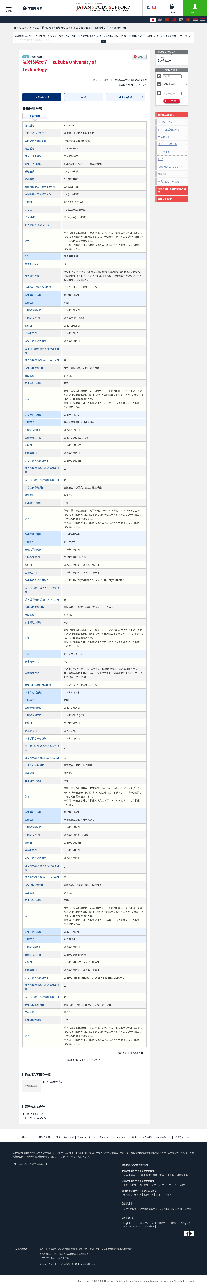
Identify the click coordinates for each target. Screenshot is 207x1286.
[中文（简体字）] (167, 20)
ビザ (160, 159)
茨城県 (33, 56)
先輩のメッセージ (86, 1137)
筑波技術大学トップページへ (133, 84)
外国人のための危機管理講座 (172, 190)
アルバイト (164, 151)
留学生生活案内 (166, 114)
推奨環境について (183, 1137)
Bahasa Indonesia (132, 1226)
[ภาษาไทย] (202, 20)
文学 (125, 1175)
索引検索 (103, 1137)
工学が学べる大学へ (33, 1114)
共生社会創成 (125, 97)
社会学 (170, 1175)
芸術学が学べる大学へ (34, 1118)
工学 (169, 1184)
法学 (141, 1175)
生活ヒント (164, 137)
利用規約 (133, 1137)
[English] (160, 20)
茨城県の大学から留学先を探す (29, 1164)
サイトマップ (118, 1137)
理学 (161, 1184)
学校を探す (33, 8)
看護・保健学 (129, 1184)
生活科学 (148, 1194)
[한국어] (181, 20)
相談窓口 (163, 174)
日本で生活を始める (168, 129)
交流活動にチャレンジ (170, 166)
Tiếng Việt (186, 1223)
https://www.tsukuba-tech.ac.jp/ (131, 79)
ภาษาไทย (149, 1226)
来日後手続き (165, 122)
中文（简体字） (141, 1223)
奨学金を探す (165, 199)
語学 (133, 1175)
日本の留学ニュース (25, 1137)
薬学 (154, 1184)
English (126, 1223)
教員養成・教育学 (132, 1194)
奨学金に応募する (167, 144)
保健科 (84, 97)
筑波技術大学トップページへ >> (84, 1059)
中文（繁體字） (160, 1223)
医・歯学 (144, 1184)
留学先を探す (45, 1137)
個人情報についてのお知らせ (156, 1137)
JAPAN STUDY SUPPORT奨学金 (175, 1208)
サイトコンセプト (49, 1264)
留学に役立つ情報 (65, 1137)
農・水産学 (179, 1184)
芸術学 (159, 1194)
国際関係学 (182, 1175)
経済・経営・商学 (155, 1175)
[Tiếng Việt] (188, 20)
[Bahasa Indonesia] (195, 20)
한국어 (174, 1223)
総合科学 (170, 1194)
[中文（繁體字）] (174, 20)
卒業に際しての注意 (168, 181)
